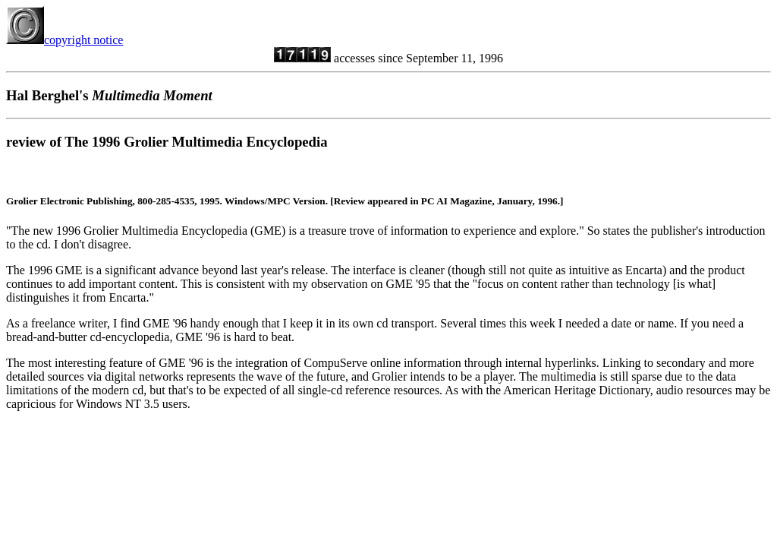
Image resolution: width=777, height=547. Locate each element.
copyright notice (64, 39)
